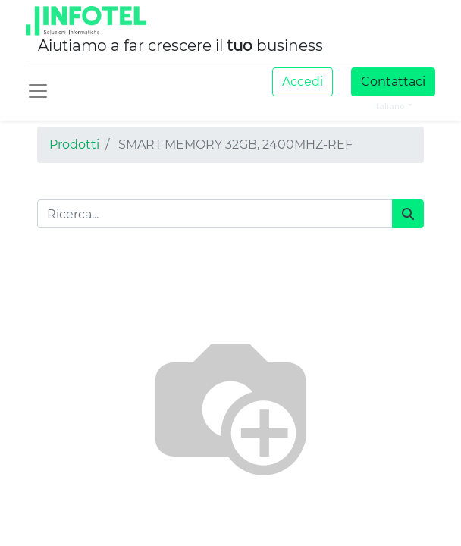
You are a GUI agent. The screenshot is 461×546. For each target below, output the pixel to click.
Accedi (302, 81)
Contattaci (393, 81)
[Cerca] (408, 213)
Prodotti (74, 144)
